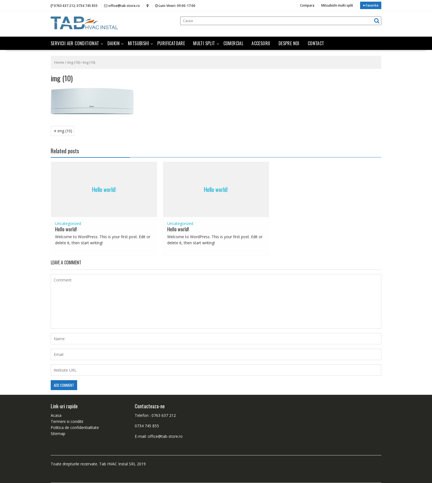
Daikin (113, 43)
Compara (307, 5)
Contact (316, 43)
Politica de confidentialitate (75, 427)
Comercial (233, 43)
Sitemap (58, 433)
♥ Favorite (371, 5)
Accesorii (261, 43)
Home (59, 62)
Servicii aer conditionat (75, 43)
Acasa (56, 415)
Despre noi (289, 43)
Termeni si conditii (67, 421)
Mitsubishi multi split (337, 5)
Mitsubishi (138, 43)
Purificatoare (171, 43)
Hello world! (104, 189)
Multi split (204, 43)
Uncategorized (68, 223)
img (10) (73, 62)
